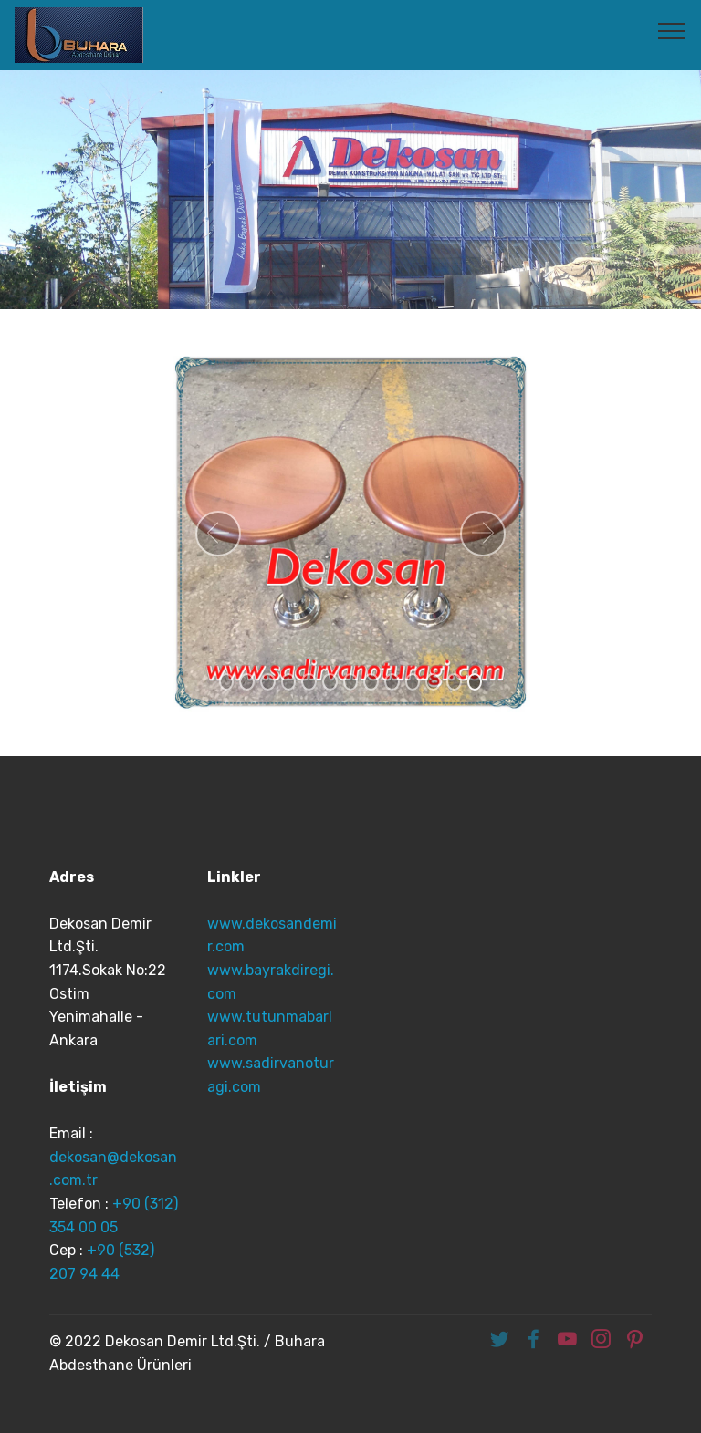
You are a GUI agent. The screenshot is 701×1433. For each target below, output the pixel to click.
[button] (218, 533)
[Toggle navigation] (672, 30)
